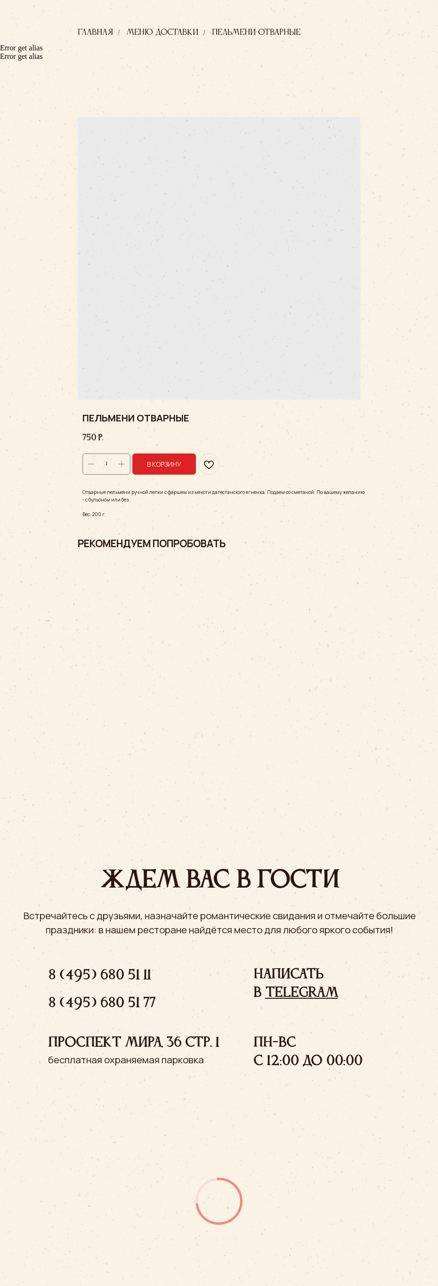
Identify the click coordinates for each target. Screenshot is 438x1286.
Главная (95, 32)
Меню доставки (162, 32)
